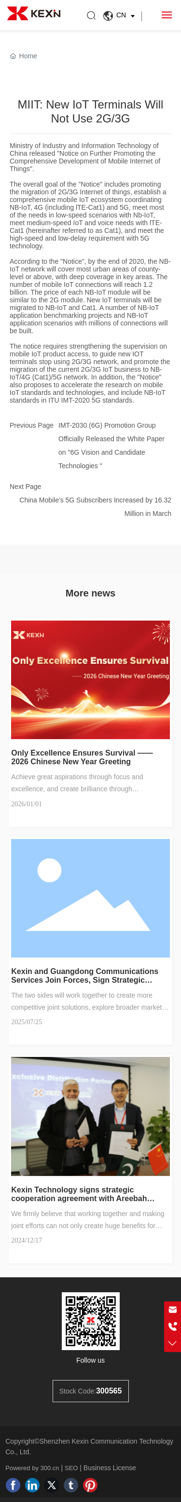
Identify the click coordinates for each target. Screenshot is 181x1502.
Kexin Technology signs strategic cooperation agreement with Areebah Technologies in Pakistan (79, 1198)
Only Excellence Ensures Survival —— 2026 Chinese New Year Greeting (82, 757)
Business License (110, 1468)
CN (120, 16)
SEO (71, 1468)
